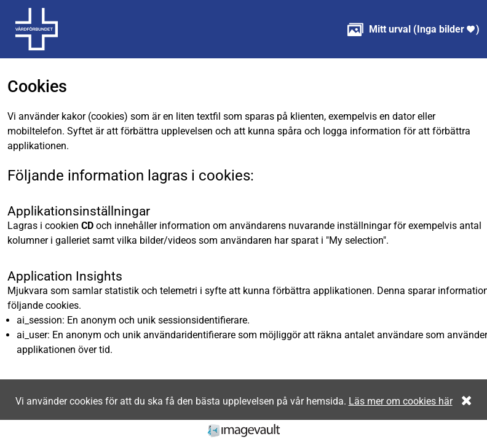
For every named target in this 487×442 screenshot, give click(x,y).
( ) (413, 29)
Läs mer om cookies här (401, 401)
